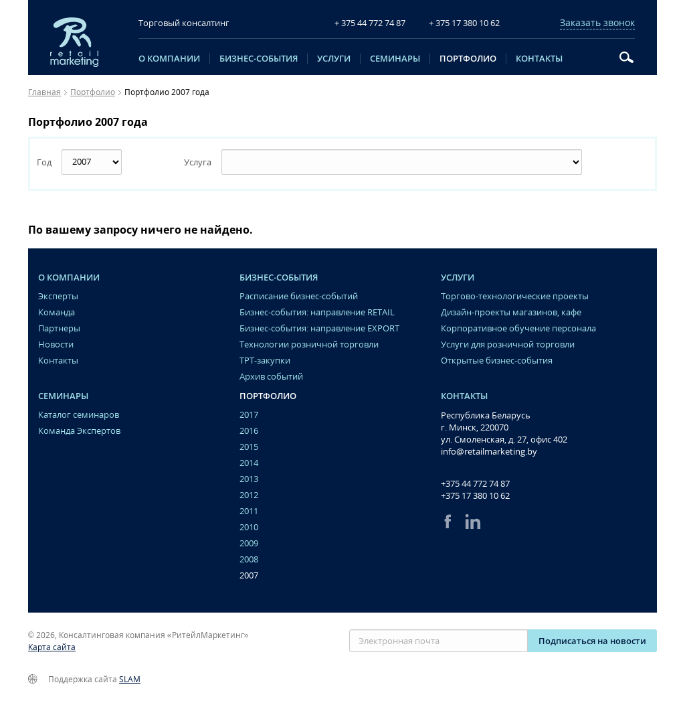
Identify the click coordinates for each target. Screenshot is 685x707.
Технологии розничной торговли (309, 344)
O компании (169, 59)
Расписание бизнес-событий (298, 296)
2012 (248, 495)
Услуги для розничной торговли (508, 344)
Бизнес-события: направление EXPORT (319, 328)
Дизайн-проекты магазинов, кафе (511, 312)
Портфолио (467, 59)
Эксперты (58, 296)
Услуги (334, 59)
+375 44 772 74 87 (475, 483)
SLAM (129, 679)
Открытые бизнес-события (497, 360)
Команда (56, 312)
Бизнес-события (258, 59)
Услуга (197, 162)
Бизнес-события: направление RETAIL (317, 312)
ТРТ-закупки (264, 360)
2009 (248, 543)
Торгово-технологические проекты (515, 296)
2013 (248, 479)
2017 (248, 414)
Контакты (539, 59)
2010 (248, 527)
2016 (248, 431)
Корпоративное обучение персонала (518, 328)
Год (44, 162)
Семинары (395, 59)
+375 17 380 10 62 (475, 495)
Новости (56, 344)
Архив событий (271, 376)
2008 (248, 559)
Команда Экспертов (79, 431)
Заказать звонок (597, 23)
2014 (248, 463)
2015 (248, 447)
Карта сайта (52, 647)
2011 (248, 511)
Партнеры (59, 328)
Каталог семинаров (78, 414)
